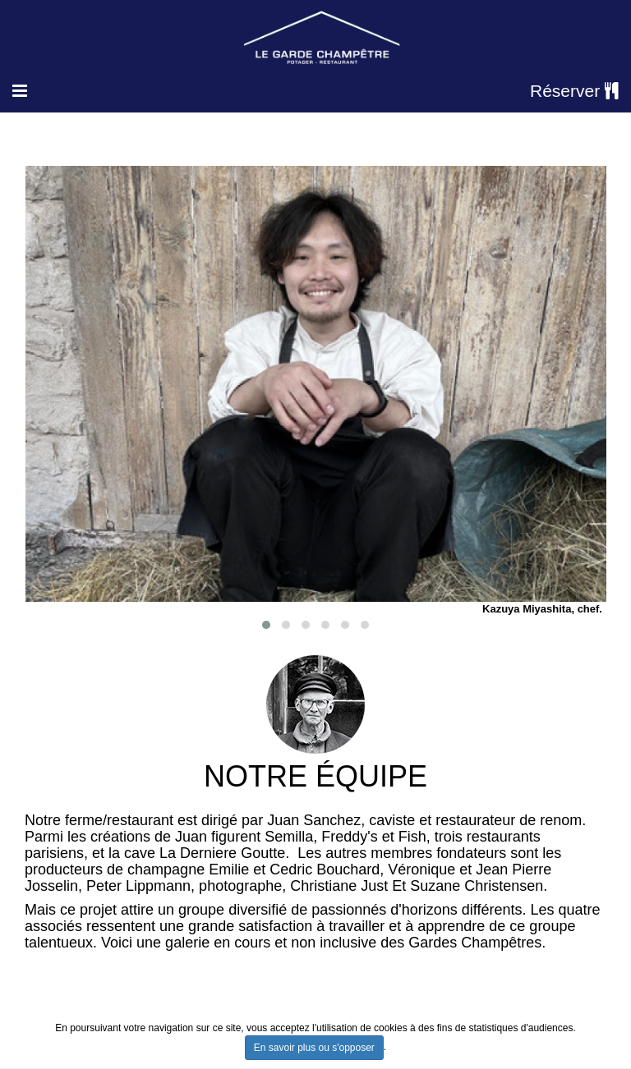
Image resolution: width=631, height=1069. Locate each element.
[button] (266, 625)
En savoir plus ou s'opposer (314, 1047)
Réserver (574, 90)
